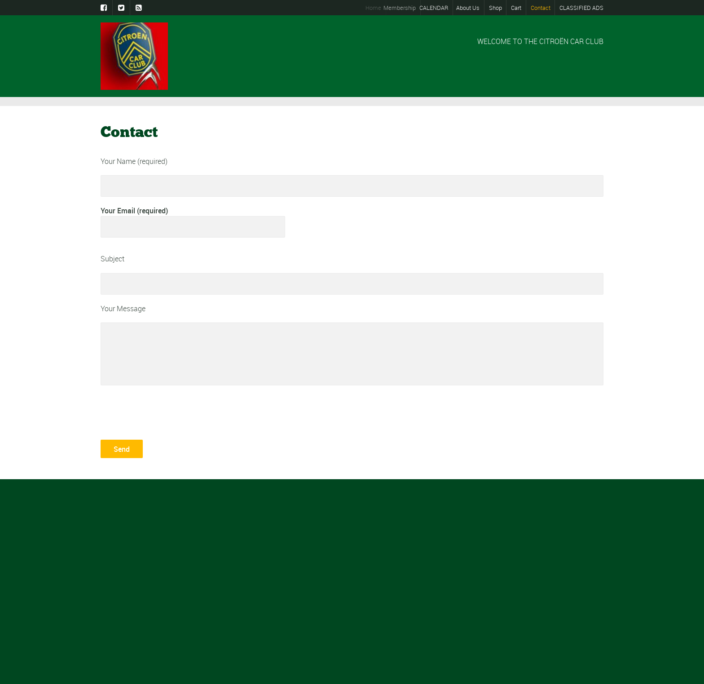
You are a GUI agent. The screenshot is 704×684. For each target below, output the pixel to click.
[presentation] (169, 411)
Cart (516, 8)
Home (375, 8)
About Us (468, 8)
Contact (540, 8)
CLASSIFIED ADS (581, 8)
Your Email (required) (193, 222)
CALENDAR (436, 8)
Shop (495, 8)
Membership (403, 8)
